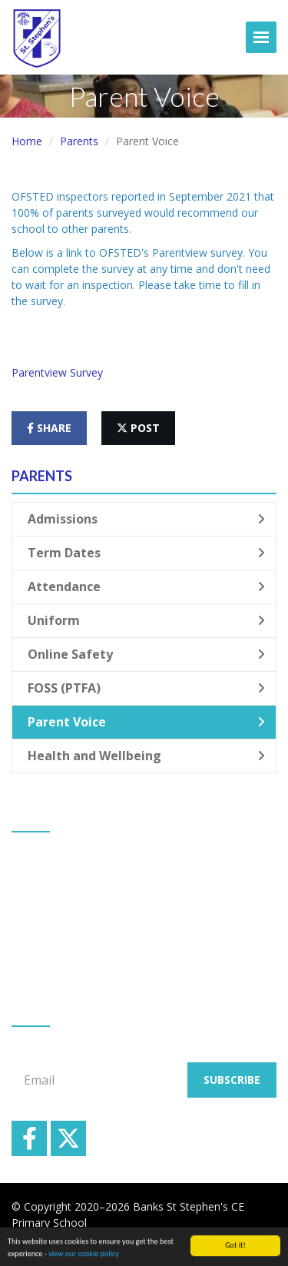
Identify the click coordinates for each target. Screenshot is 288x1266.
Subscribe (232, 1079)
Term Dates (146, 552)
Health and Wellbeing (146, 755)
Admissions (146, 518)
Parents (79, 141)
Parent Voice (146, 721)
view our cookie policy (83, 1258)
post (138, 427)
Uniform (146, 620)
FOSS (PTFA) (146, 688)
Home (27, 141)
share (49, 427)
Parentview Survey (57, 372)
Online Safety (146, 654)
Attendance (146, 586)
